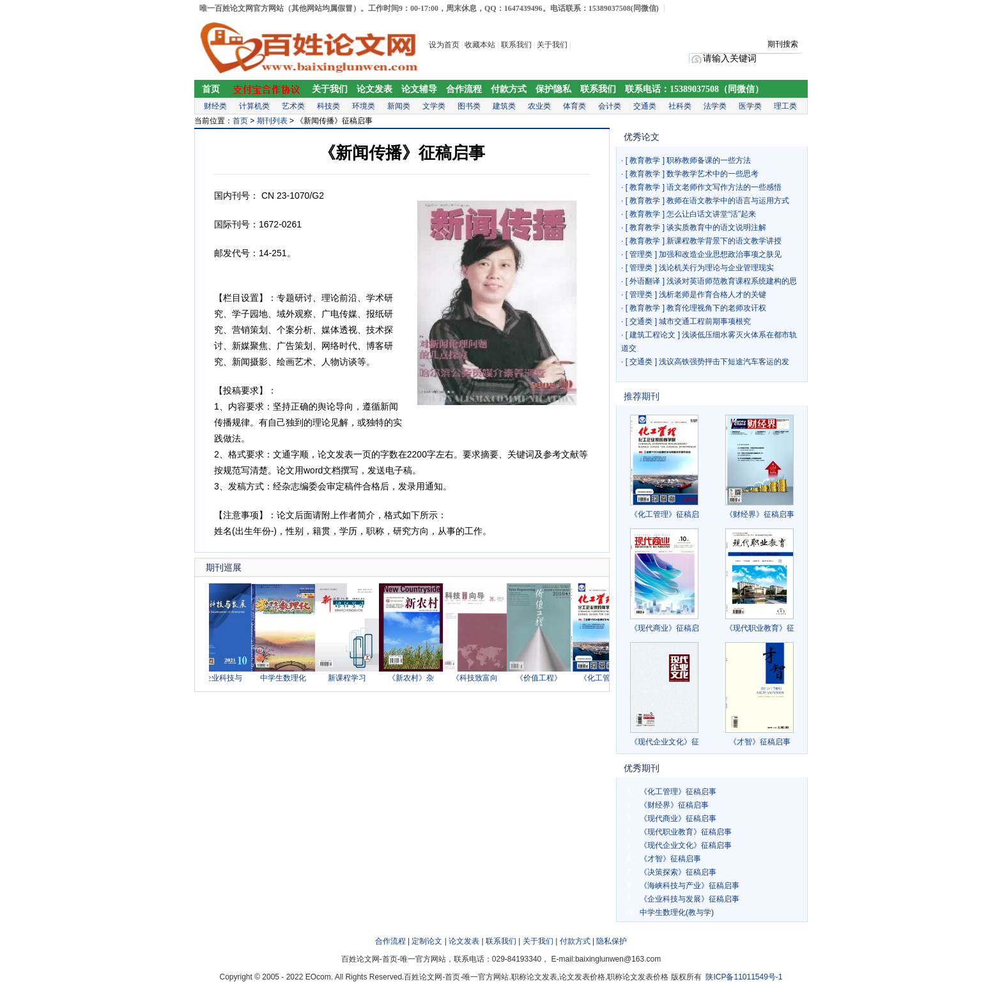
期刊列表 (272, 120)
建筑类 (504, 106)
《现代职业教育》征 (759, 628)
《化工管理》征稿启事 (678, 791)
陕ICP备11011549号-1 (743, 976)
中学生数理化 (288, 677)
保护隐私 (553, 89)
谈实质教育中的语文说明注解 (716, 227)
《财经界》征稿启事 (759, 514)
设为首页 (444, 44)
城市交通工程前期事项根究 (705, 321)
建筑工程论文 (652, 334)
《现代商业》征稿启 (664, 628)
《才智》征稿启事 (759, 741)
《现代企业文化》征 (664, 741)
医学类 (750, 106)
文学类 (433, 106)
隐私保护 (611, 941)
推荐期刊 (641, 396)
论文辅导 (419, 89)
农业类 (539, 106)
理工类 (785, 106)
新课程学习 (352, 677)
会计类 (609, 106)
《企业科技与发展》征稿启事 (689, 899)
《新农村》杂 (416, 677)
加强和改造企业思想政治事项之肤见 (720, 254)
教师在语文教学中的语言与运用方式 (728, 200)
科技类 (328, 106)
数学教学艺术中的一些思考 (713, 173)
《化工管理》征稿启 (664, 514)
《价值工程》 (544, 677)
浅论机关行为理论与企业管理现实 (716, 267)
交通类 (644, 106)
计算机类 (254, 106)
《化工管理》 (608, 677)
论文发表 (374, 89)
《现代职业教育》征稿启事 (686, 831)
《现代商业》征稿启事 (678, 818)
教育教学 (644, 160)
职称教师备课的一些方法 (709, 160)
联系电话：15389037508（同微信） (694, 89)
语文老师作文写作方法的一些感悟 (724, 187)
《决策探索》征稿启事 (678, 872)
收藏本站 (480, 44)
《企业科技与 (224, 677)
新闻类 (398, 106)
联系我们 (516, 44)
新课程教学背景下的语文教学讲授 (724, 240)
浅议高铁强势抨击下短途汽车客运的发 (724, 361)
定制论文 (427, 941)
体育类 (574, 106)
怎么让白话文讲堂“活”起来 (711, 214)
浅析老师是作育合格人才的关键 (712, 294)
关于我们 (553, 44)
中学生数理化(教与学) (677, 912)
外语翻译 (644, 281)
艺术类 (293, 106)
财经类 (215, 106)
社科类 (679, 106)
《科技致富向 (480, 677)
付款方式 (509, 89)
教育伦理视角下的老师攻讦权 (716, 307)
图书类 (469, 106)
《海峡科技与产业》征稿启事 (689, 885)
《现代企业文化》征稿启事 (686, 845)
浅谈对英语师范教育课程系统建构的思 (732, 281)
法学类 (715, 106)
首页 (211, 89)
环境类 (363, 106)
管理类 (640, 254)
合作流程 (464, 89)
